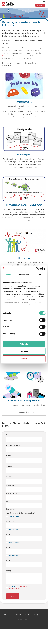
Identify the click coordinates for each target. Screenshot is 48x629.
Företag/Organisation (14, 445)
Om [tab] (39, 275)
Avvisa (24, 358)
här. (36, 56)
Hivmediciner (13, 542)
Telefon (9, 466)
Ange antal (10, 521)
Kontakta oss (40, 5)
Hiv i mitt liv (13, 555)
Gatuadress (10, 485)
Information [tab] (24, 275)
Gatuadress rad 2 (12, 493)
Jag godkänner (17, 587)
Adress (9, 476)
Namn (9, 435)
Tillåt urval (24, 351)
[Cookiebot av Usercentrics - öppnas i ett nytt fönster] (35, 268)
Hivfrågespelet (14, 529)
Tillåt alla (24, 344)
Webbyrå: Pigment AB (24, 619)
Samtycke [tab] (9, 275)
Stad (8, 501)
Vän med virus (7, 56)
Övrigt (8, 570)
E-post (8, 456)
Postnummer (10, 509)
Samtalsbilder (13, 516)
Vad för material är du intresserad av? (20, 513)
